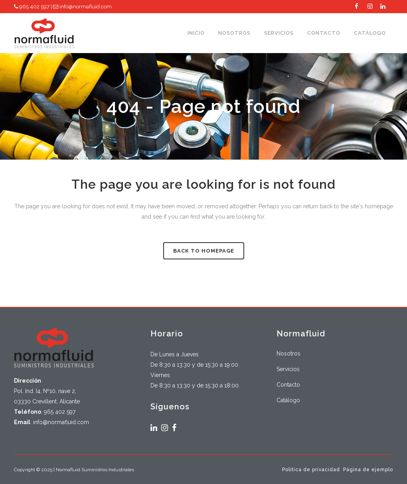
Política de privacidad (311, 469)
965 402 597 (31, 7)
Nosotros (288, 353)
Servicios (288, 369)
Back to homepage (203, 251)
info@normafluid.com (82, 7)
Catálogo (288, 400)
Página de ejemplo (368, 469)
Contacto (288, 384)
